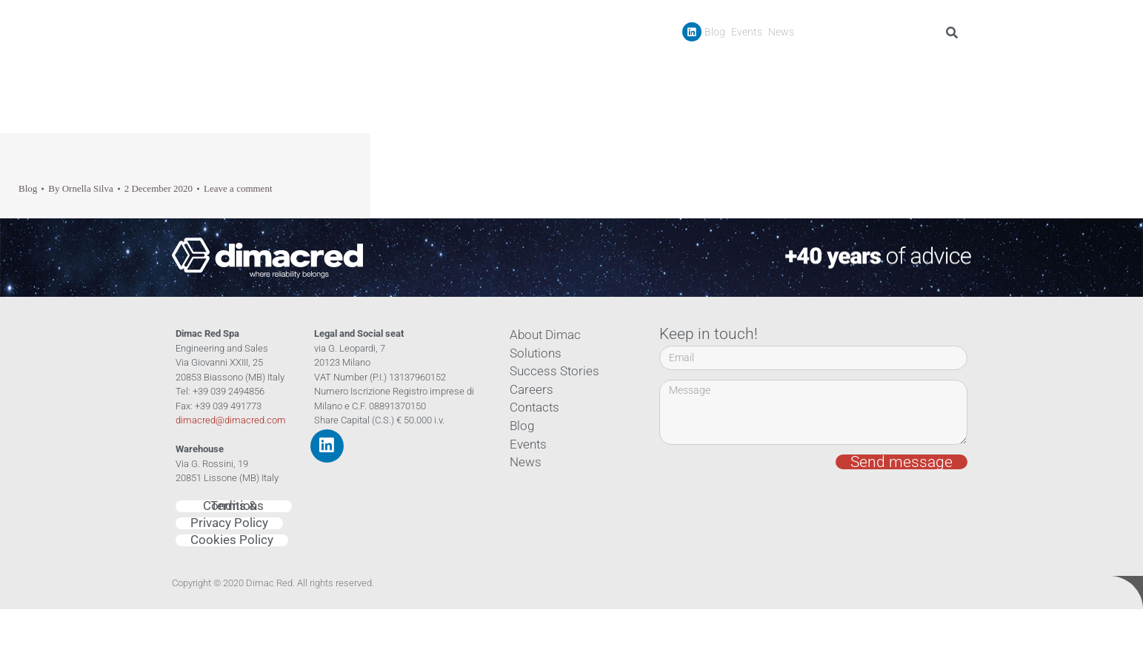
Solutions (532, 353)
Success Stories (822, 65)
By (80, 188)
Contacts (943, 65)
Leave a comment (238, 188)
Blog (714, 32)
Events (746, 32)
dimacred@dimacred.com (231, 420)
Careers (891, 65)
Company (669, 66)
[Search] (954, 32)
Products (742, 66)
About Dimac (541, 335)
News (781, 32)
